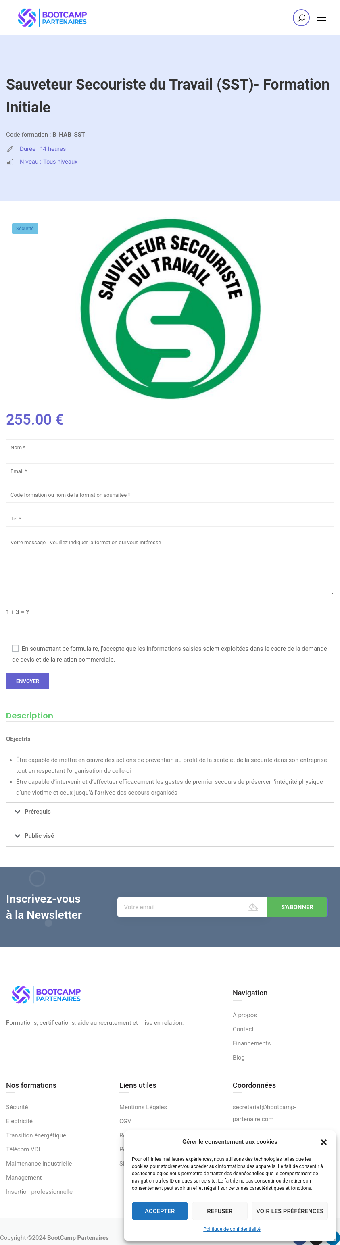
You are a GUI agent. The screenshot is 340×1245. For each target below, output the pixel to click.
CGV (125, 1121)
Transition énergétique (36, 1135)
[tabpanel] (170, 768)
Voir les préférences (289, 1211)
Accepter (160, 1211)
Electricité (19, 1121)
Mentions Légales (143, 1107)
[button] (324, 1142)
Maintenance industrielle (39, 1163)
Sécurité (25, 228)
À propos (245, 1015)
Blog (239, 1057)
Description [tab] (29, 715)
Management (24, 1177)
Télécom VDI (23, 1149)
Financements (252, 1043)
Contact (243, 1029)
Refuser (219, 1211)
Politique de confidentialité (232, 1229)
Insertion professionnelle (39, 1191)
